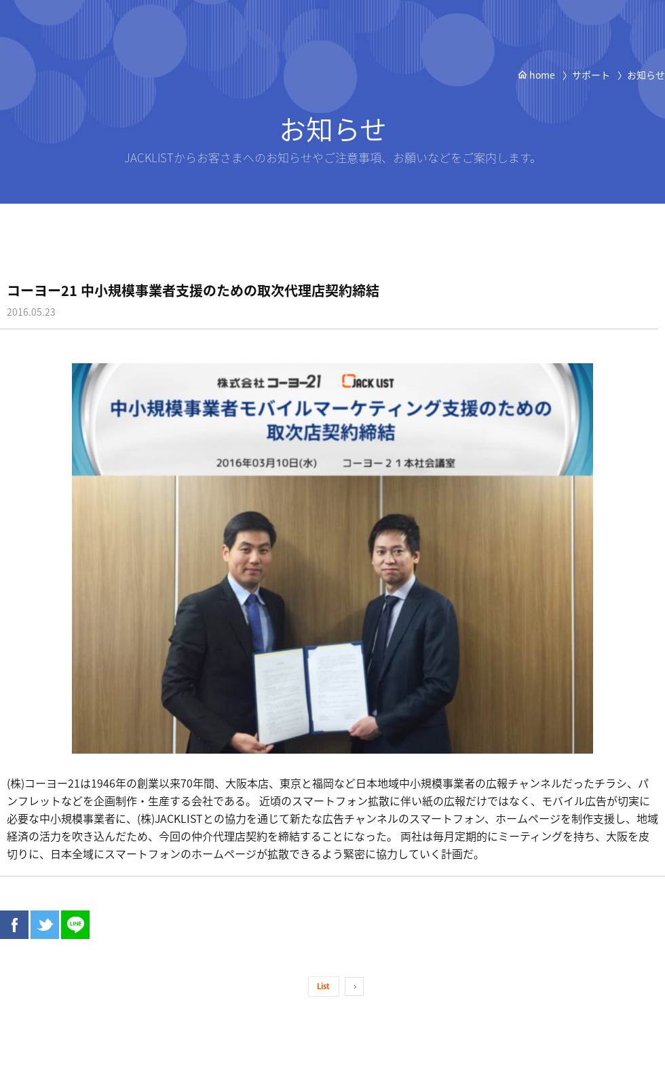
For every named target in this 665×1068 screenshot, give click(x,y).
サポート (591, 74)
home (536, 74)
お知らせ (646, 74)
